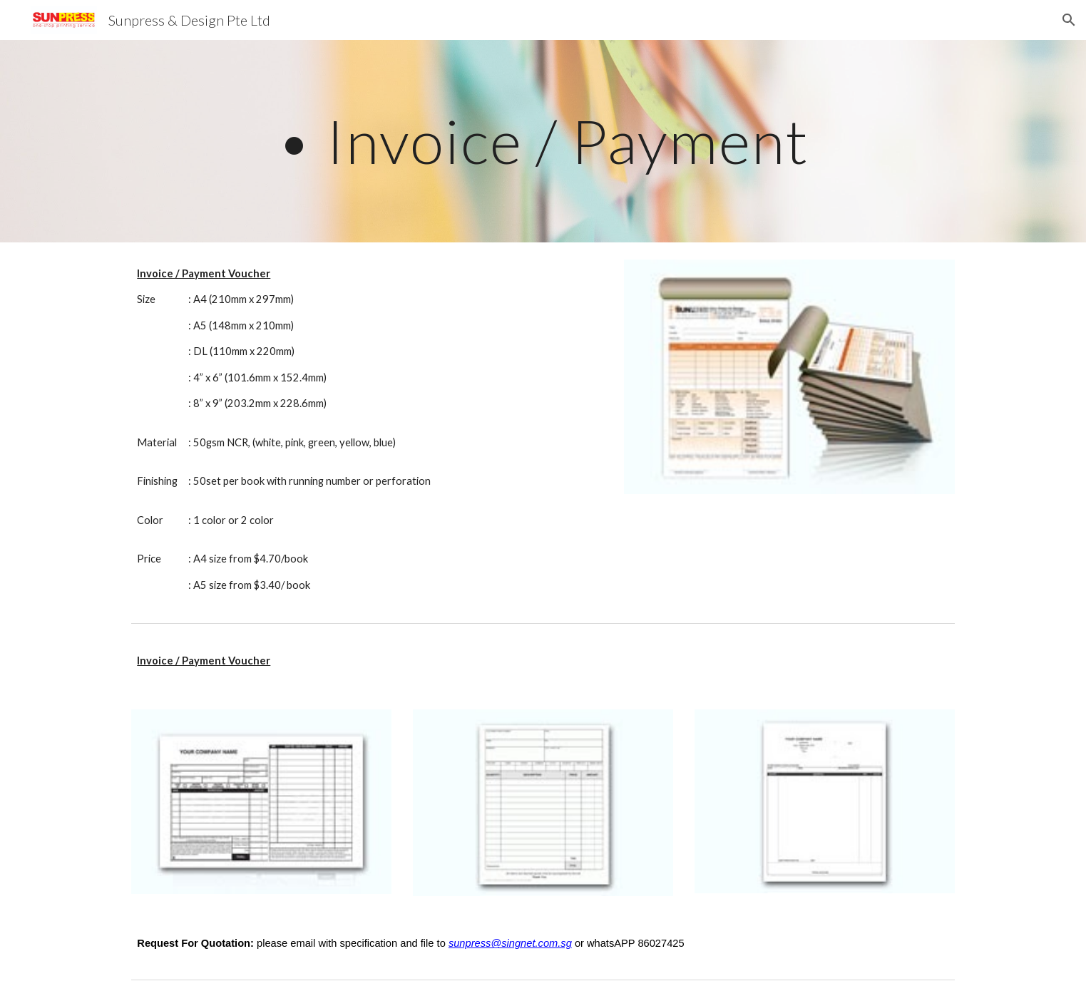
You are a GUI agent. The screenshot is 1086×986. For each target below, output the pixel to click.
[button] (1069, 20)
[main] (542, 141)
